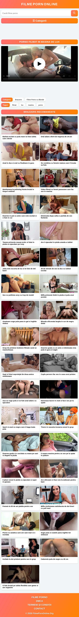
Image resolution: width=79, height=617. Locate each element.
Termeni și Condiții (39, 605)
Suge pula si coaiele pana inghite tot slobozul (56, 534)
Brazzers (18, 100)
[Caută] (74, 13)
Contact (39, 608)
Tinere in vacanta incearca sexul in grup (57, 427)
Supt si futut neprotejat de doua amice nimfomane (18, 375)
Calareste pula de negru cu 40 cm (54, 559)
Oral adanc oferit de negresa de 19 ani (56, 137)
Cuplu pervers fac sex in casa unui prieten (58, 374)
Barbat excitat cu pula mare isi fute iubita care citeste (19, 137)
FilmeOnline (39, 4)
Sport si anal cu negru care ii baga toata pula (19, 428)
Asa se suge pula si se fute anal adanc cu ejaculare (19, 402)
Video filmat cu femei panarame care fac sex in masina (57, 190)
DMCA (39, 601)
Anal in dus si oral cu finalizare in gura (18, 163)
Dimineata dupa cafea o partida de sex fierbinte (56, 217)
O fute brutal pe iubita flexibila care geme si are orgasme (20, 586)
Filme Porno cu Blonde (35, 100)
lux (22, 105)
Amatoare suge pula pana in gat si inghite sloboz (20, 322)
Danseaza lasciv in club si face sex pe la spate (57, 402)
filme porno (39, 597)
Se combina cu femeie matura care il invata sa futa (58, 164)
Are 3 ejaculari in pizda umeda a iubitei (56, 242)
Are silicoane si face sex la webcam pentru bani (58, 481)
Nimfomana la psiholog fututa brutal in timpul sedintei (18, 190)
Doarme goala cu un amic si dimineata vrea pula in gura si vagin (58, 349)
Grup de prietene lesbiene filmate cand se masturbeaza (20, 349)
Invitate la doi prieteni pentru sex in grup (19, 559)
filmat (14, 105)
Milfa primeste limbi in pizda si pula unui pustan (57, 296)
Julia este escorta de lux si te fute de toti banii (19, 270)
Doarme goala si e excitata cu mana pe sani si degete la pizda (20, 454)
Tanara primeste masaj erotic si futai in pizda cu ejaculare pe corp (18, 243)
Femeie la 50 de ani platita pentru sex (18, 506)
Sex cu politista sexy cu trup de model (18, 295)
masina (31, 105)
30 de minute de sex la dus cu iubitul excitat (56, 270)
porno (40, 105)
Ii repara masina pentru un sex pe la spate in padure (58, 454)
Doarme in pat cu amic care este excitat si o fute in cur (20, 217)
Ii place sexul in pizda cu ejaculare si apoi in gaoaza (19, 481)
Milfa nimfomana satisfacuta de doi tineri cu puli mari (57, 507)
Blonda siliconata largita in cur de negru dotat (57, 322)
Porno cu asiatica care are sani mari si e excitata (19, 534)
